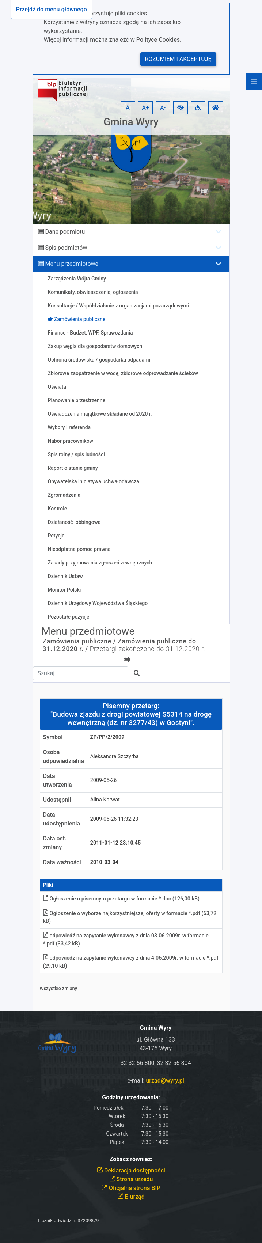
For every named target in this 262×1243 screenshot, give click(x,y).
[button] (180, 107)
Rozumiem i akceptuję (178, 59)
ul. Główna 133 (155, 1039)
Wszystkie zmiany (58, 988)
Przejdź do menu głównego (51, 9)
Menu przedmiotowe (71, 263)
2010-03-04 (104, 862)
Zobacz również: (131, 1159)
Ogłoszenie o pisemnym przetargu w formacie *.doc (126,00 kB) (121, 899)
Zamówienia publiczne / (79, 641)
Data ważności (62, 862)
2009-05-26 (103, 780)
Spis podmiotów (66, 247)
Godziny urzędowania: (131, 1097)
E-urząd (131, 1196)
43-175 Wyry (156, 1048)
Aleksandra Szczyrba (114, 756)
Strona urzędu (131, 1179)
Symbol (53, 737)
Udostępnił (57, 799)
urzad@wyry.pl (165, 1080)
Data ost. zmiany (55, 843)
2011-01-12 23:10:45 (115, 843)
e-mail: (155, 1080)
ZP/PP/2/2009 (107, 737)
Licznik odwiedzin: (57, 1220)
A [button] (127, 107)
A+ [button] (145, 107)
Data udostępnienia (61, 819)
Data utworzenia (57, 780)
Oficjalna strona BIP (131, 1188)
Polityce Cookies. (159, 39)
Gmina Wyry (130, 122)
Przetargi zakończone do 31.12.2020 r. (147, 649)
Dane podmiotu (65, 231)
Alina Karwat (105, 800)
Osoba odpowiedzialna (63, 756)
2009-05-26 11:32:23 (114, 819)
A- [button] (163, 107)
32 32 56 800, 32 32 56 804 (156, 1062)
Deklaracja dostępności (131, 1170)
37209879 (88, 1220)
